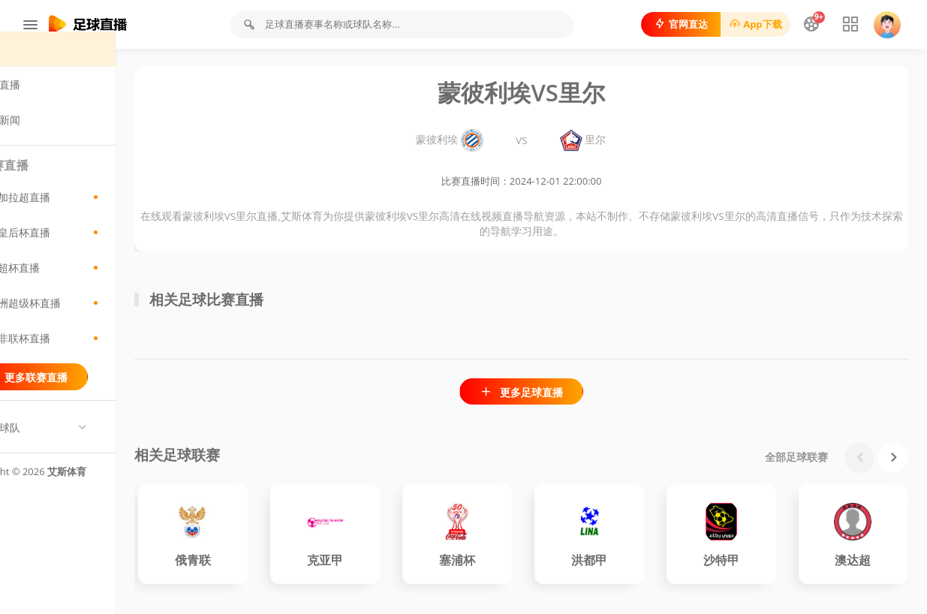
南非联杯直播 (90, 356)
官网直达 (677, 24)
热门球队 (51, 445)
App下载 (751, 24)
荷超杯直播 (90, 285)
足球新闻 (51, 137)
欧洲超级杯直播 (90, 320)
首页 (41, 66)
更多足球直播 (553, 393)
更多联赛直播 (89, 394)
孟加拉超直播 (90, 214)
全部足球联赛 (796, 458)
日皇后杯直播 (90, 250)
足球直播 (51, 102)
